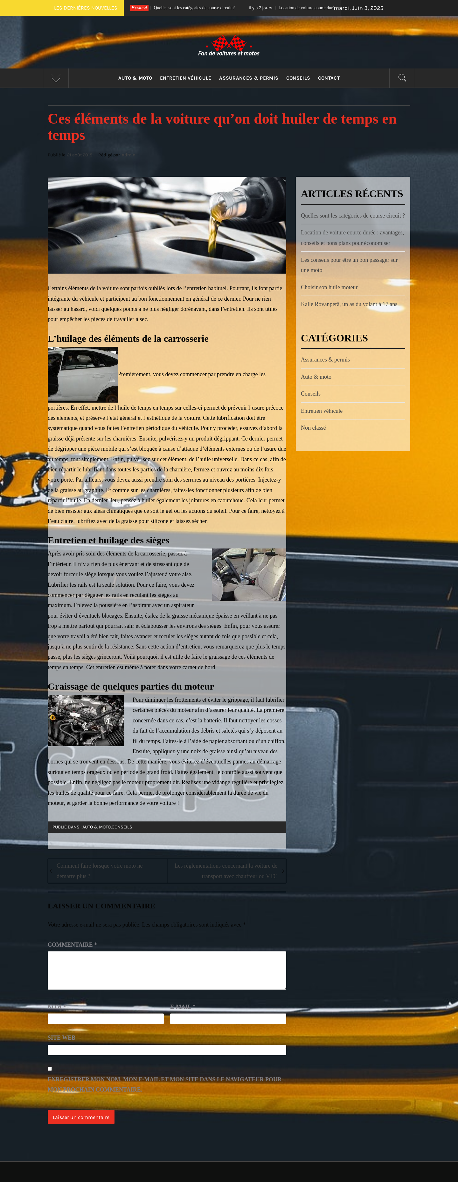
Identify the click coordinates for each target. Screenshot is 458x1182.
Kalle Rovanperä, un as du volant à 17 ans (349, 304)
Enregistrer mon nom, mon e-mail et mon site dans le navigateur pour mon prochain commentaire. (164, 1084)
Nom (57, 1007)
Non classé (313, 428)
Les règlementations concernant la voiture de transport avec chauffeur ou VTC (226, 871)
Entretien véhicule (186, 78)
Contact (329, 78)
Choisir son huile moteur (329, 287)
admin (128, 155)
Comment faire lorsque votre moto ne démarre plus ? (99, 871)
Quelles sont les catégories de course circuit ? (178, 8)
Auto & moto (135, 78)
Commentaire (72, 945)
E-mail (183, 1007)
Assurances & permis (248, 78)
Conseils (298, 78)
